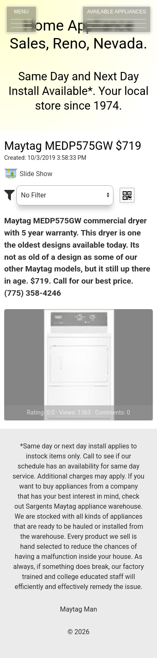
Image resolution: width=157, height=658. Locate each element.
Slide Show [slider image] (36, 174)
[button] (21, 19)
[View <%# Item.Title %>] (78, 364)
